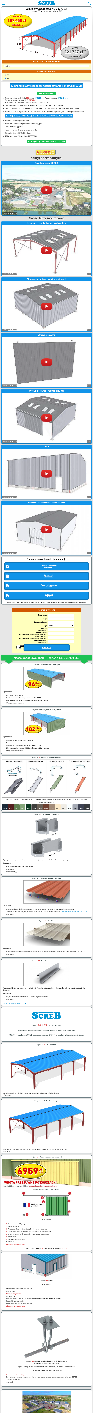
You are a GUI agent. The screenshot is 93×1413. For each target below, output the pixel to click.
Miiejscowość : (33, 637)
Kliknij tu (37, 647)
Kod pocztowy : (33, 633)
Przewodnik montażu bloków (48, 586)
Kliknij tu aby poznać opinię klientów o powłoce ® (39, 115)
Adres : (42, 629)
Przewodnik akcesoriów (49, 576)
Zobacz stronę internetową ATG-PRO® (74, 911)
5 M (8, 78)
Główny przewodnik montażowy (49, 566)
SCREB (46, 3)
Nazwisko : (42, 615)
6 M (8, 75)
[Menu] (3, 3)
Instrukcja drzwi (49, 595)
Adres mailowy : (40, 641)
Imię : (44, 618)
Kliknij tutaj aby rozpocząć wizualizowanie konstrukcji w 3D (46, 85)
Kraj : (45, 626)
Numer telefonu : (40, 622)
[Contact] (90, 3)
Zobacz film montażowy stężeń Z (14, 1003)
